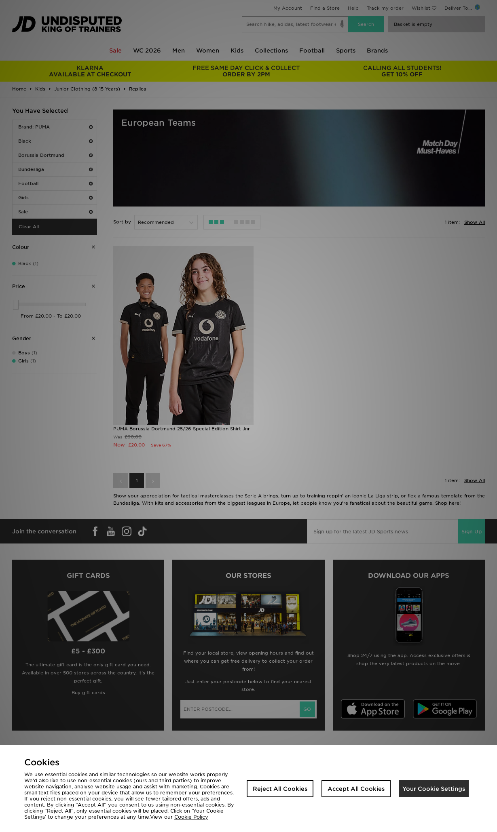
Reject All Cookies (280, 789)
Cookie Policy (191, 817)
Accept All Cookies (356, 789)
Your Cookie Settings (433, 789)
